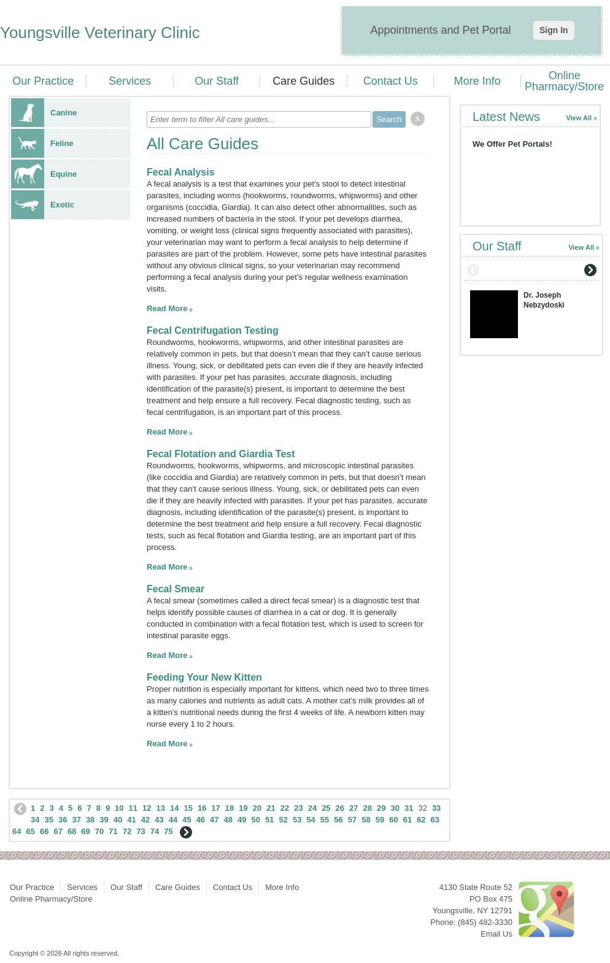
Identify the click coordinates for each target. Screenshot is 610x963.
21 (270, 808)
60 (393, 819)
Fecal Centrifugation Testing (213, 330)
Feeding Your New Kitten (204, 677)
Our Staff (217, 81)
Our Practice (43, 81)
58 (365, 819)
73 (140, 831)
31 (408, 808)
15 (187, 808)
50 (256, 819)
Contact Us (390, 81)
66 (44, 831)
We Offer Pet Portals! (512, 144)
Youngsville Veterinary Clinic (100, 32)
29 (381, 808)
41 (131, 819)
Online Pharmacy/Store (564, 81)
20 (257, 808)
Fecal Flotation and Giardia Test (221, 454)
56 (338, 819)
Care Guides (303, 81)
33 (436, 808)
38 (90, 819)
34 (35, 819)
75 (168, 831)
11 (133, 808)
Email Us (496, 933)
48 (228, 819)
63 (435, 819)
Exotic (42, 204)
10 (119, 808)
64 (16, 831)
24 (312, 808)
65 (30, 831)
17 (215, 808)
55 (324, 819)
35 (48, 819)
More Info (477, 81)
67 (57, 831)
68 (72, 831)
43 (159, 819)
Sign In (553, 30)
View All (579, 118)
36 (62, 819)
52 (283, 819)
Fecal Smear (175, 589)
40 (118, 819)
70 (99, 831)
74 (154, 831)
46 (200, 819)
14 (174, 808)
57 (352, 819)
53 (297, 819)
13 (160, 808)
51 (269, 819)
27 (353, 808)
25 (326, 808)
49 (241, 819)
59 (380, 819)
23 (298, 808)
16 (202, 808)
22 (284, 808)
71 (113, 831)
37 (76, 819)
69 (85, 831)
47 (214, 819)
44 (173, 819)
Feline (42, 143)
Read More (167, 308)
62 (421, 819)
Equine (44, 174)
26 (340, 808)
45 (186, 819)
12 (146, 808)
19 (243, 808)
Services (130, 81)
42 (145, 819)
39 (103, 819)
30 (394, 808)
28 (367, 808)
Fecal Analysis (181, 172)
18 (229, 808)
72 (127, 831)
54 (310, 819)
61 (407, 819)
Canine (44, 112)
